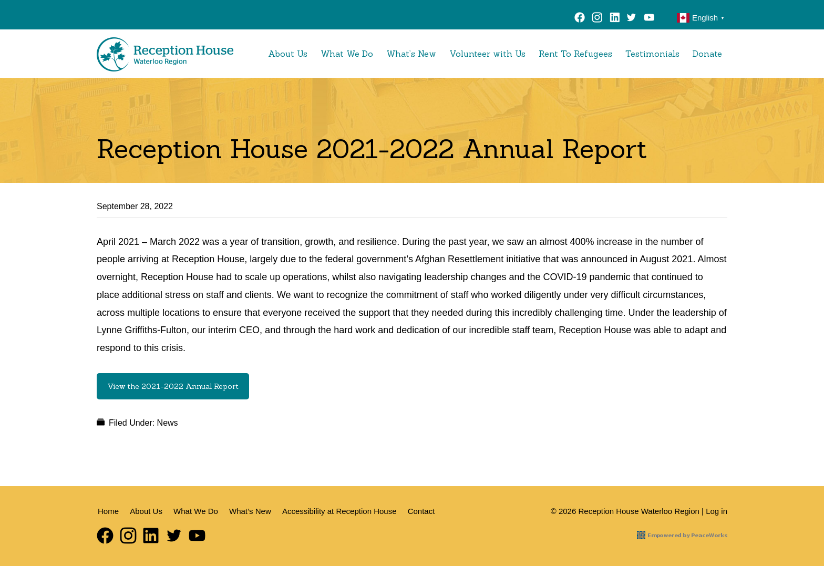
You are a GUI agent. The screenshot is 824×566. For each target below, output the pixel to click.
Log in (716, 511)
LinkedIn (615, 19)
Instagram (597, 19)
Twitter (631, 19)
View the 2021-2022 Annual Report (173, 386)
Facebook (580, 19)
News (167, 422)
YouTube (651, 19)
